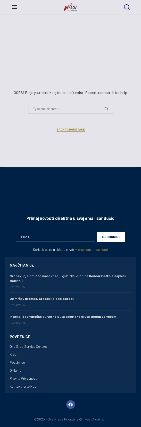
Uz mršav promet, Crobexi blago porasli (42, 299)
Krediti (14, 354)
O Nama (15, 370)
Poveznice (20, 337)
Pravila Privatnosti (24, 378)
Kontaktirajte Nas (23, 386)
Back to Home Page (71, 129)
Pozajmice (17, 362)
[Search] (126, 7)
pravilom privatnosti (93, 249)
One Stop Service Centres (29, 346)
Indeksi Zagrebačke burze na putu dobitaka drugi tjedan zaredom (63, 316)
